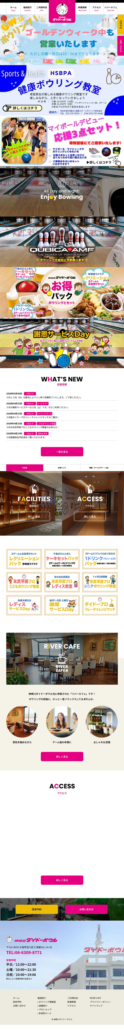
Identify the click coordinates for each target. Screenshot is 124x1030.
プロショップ (45, 1014)
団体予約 (37, 914)
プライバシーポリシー (100, 1007)
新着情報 (71, 1007)
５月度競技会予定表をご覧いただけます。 (26, 437)
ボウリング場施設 (47, 1007)
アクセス (71, 1010)
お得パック (61, 470)
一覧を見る (62, 451)
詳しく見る (34, 521)
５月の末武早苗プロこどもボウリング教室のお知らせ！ (32, 427)
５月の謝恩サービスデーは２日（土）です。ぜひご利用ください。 (38, 407)
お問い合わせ (86, 914)
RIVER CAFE (95, 1003)
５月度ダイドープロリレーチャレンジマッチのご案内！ (32, 417)
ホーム (16, 1003)
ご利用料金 (72, 1003)
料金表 (25, 470)
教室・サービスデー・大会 (99, 470)
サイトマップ (96, 1010)
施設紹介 (42, 1003)
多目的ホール (45, 1018)
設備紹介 (43, 1010)
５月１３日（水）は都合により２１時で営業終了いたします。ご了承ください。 (44, 397)
